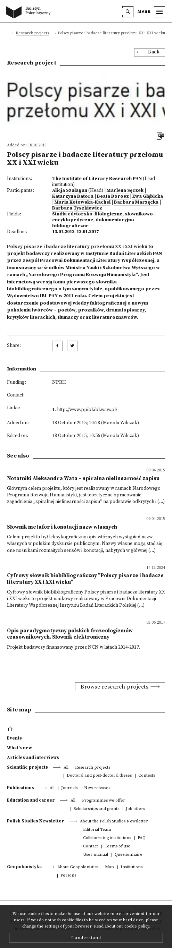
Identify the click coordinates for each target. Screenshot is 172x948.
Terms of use (117, 846)
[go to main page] (30, 13)
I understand (86, 937)
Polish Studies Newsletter (35, 821)
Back (153, 52)
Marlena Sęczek (125, 191)
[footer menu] (11, 729)
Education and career (31, 800)
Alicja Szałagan (69, 191)
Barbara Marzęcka (136, 202)
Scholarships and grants (96, 809)
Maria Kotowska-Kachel (82, 202)
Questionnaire (128, 855)
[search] (127, 11)
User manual (95, 855)
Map (109, 867)
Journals (69, 788)
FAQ (142, 838)
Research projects (32, 33)
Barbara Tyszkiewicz (77, 208)
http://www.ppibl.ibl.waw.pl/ (87, 410)
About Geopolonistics (77, 867)
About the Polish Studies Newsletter (114, 821)
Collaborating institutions (107, 838)
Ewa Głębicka (147, 196)
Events (14, 738)
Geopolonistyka (24, 867)
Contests (146, 776)
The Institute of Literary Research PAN (97, 179)
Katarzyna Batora (72, 196)
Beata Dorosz (113, 196)
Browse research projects (114, 686)
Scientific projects (27, 767)
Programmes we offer (103, 801)
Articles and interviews (33, 757)
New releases (97, 788)
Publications (20, 788)
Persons (68, 876)
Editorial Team (97, 830)
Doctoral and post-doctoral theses (99, 776)
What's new (19, 748)
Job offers (135, 809)
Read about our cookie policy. (122, 926)
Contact (90, 846)
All (66, 768)
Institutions (131, 867)
